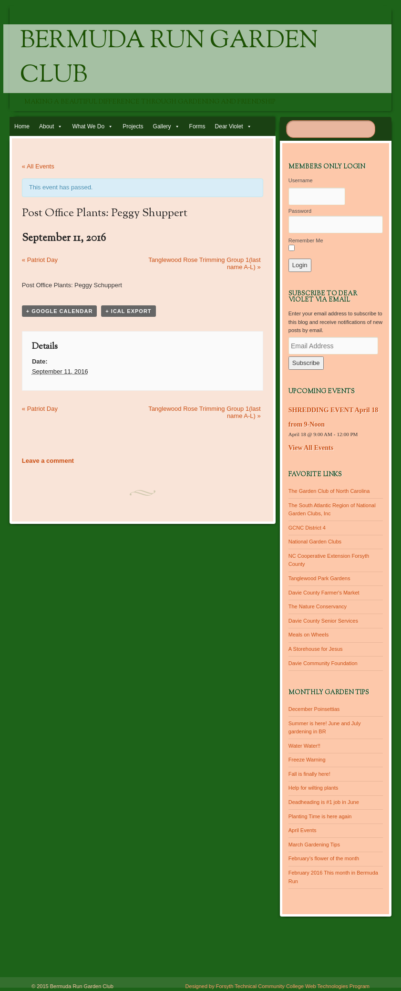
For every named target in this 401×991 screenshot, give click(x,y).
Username (300, 180)
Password (299, 211)
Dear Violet (229, 126)
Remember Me (305, 240)
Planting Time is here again (320, 816)
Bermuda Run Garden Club (169, 58)
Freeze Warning (307, 759)
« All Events (38, 166)
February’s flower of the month (323, 858)
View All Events (310, 447)
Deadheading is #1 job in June (323, 802)
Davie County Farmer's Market (324, 592)
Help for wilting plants (313, 788)
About (46, 126)
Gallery (162, 126)
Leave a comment (48, 460)
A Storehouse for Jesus (315, 649)
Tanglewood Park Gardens (319, 578)
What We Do (88, 126)
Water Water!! (304, 746)
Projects (133, 126)
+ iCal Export (128, 311)
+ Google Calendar (59, 311)
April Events (302, 830)
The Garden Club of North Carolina (329, 491)
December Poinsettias (314, 709)
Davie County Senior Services (323, 621)
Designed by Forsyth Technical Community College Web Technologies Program (277, 986)
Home (22, 126)
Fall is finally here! (309, 774)
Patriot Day (40, 259)
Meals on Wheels (308, 634)
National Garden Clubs (314, 541)
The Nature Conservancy (317, 606)
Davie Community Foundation (323, 663)
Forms (197, 126)
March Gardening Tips (314, 844)
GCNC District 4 (307, 528)
